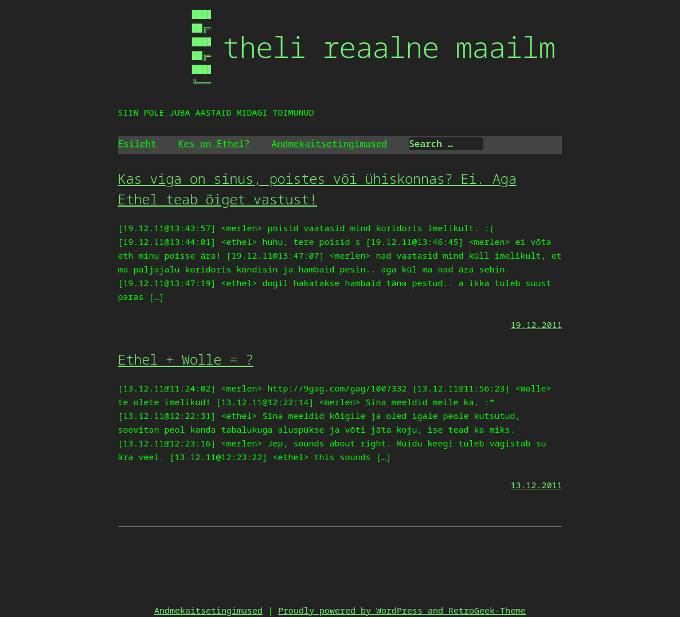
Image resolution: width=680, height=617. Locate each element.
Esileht (137, 143)
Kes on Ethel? (214, 143)
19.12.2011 (536, 324)
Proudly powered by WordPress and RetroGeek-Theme (402, 610)
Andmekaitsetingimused (330, 143)
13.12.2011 (536, 485)
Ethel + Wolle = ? (185, 359)
